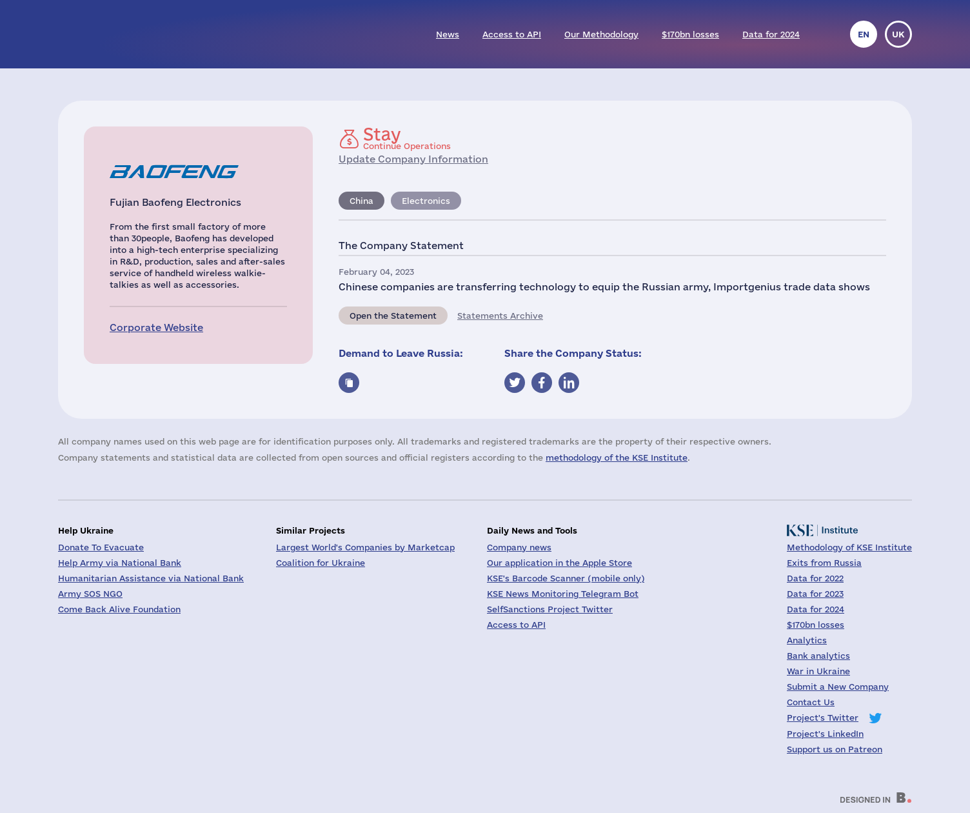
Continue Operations (407, 138)
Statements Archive (500, 315)
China (361, 200)
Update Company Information (413, 159)
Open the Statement (393, 315)
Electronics (426, 200)
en (863, 34)
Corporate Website (156, 327)
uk (898, 34)
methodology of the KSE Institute (617, 457)
